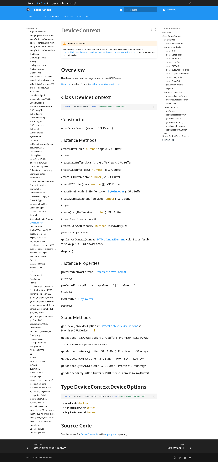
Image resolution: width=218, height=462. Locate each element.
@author (65, 84)
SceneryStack (32, 16)
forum (44, 3)
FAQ (88, 16)
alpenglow (110, 434)
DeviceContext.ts (89, 434)
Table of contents (171, 28)
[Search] (140, 9)
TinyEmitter (85, 299)
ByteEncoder (116, 191)
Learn (44, 16)
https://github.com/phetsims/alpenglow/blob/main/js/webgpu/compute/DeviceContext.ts (100, 52)
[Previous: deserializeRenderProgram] (47, 447)
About (79, 16)
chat (36, 3)
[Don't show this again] (190, 3)
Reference (55, 16)
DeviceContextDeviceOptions (119, 326)
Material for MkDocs (43, 457)
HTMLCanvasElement (111, 239)
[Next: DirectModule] (178, 447)
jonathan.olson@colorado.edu (104, 84)
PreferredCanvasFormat (110, 272)
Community (68, 16)
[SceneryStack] (28, 10)
